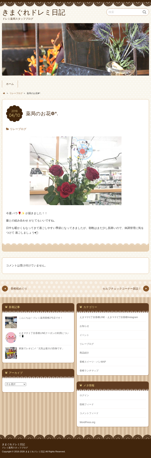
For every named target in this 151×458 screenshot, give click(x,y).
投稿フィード (87, 404)
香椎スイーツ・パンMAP (93, 361)
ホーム (10, 84)
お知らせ (84, 326)
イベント (84, 335)
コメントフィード (89, 413)
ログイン (84, 395)
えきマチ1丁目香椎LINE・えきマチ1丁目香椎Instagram (109, 317)
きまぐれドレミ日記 (13, 444)
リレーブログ (18, 129)
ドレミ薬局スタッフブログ (15, 447)
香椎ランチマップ (89, 370)
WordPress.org (87, 422)
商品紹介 (84, 352)
